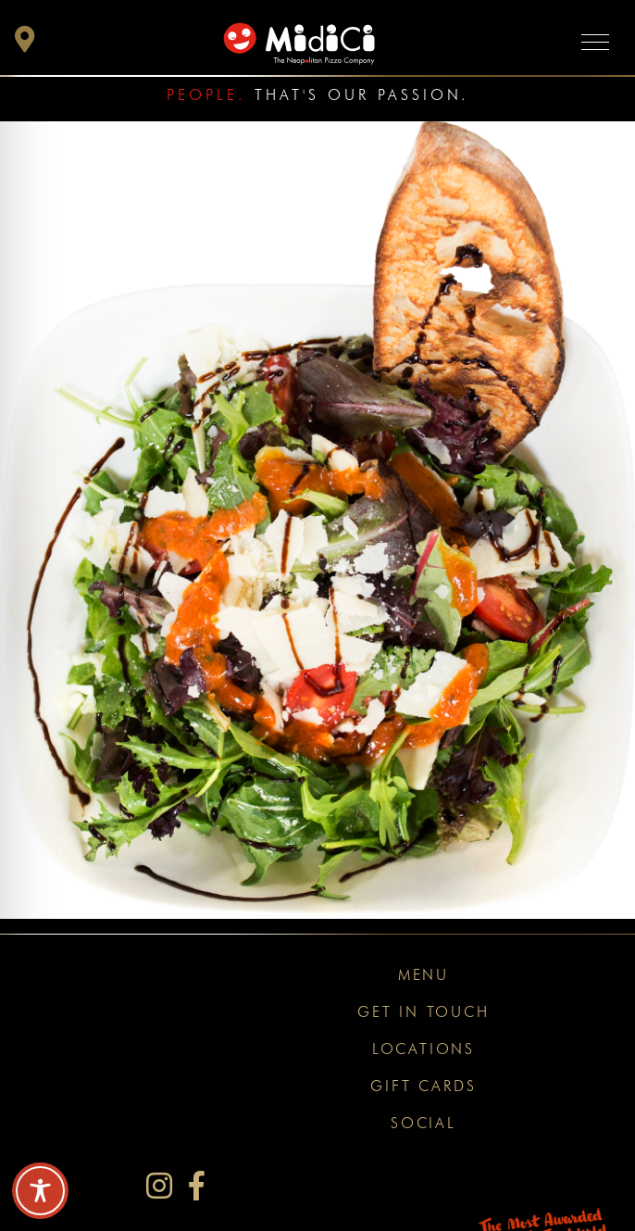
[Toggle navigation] (595, 41)
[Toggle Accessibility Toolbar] (40, 1190)
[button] (25, 44)
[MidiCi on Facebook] (197, 1186)
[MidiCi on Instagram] (159, 1186)
